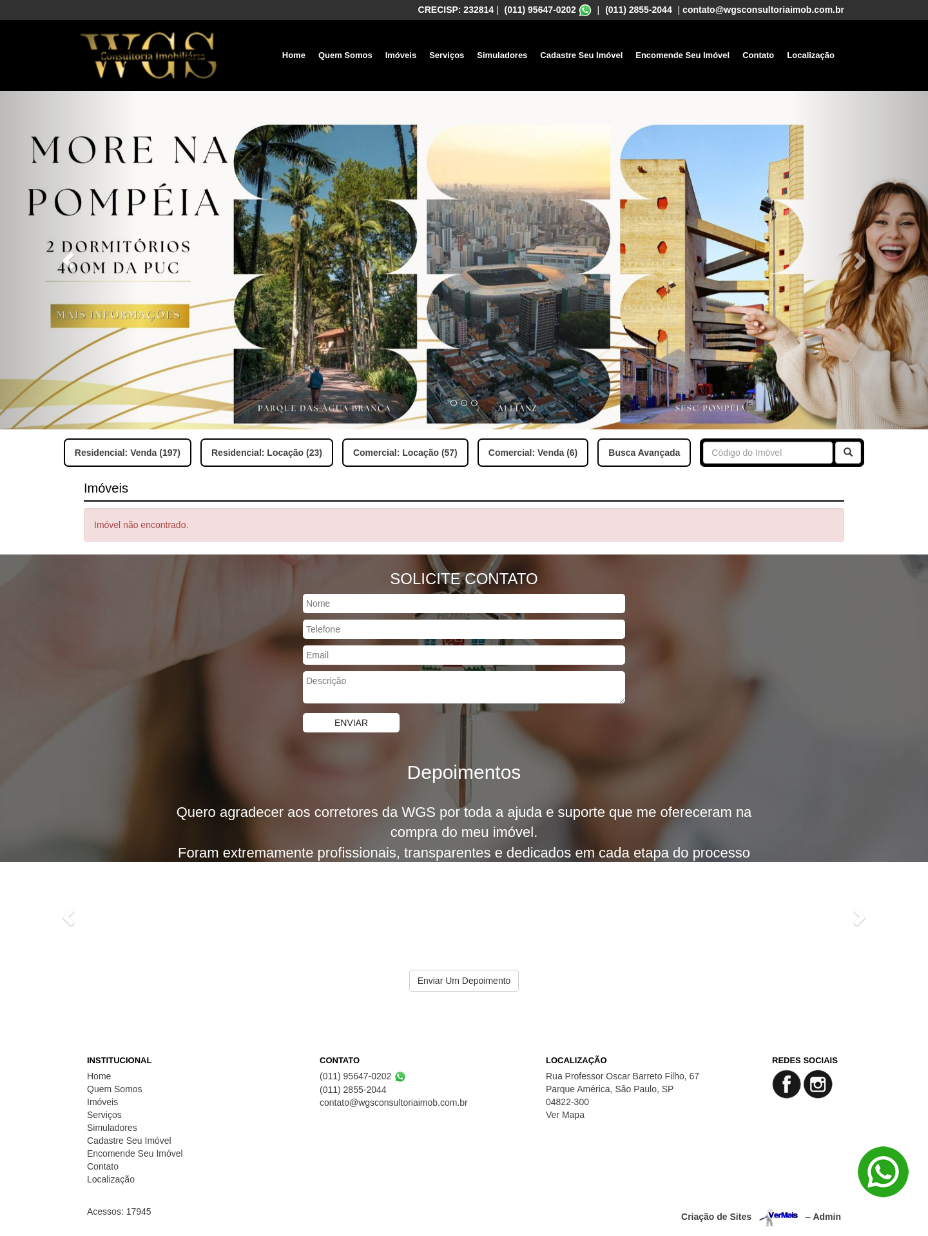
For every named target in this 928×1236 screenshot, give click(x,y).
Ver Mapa (565, 1115)
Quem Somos (345, 55)
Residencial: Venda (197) (127, 452)
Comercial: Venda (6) (533, 452)
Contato (758, 55)
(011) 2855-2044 (638, 10)
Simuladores (502, 55)
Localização (811, 55)
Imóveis (400, 55)
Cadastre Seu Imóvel (581, 55)
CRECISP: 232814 (456, 10)
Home (293, 55)
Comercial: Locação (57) (405, 452)
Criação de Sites (716, 1216)
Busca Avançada (644, 452)
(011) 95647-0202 (540, 10)
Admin (827, 1216)
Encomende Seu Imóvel (682, 55)
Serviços (446, 55)
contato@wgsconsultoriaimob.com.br (763, 10)
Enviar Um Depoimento (464, 981)
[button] (69, 260)
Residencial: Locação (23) (266, 452)
